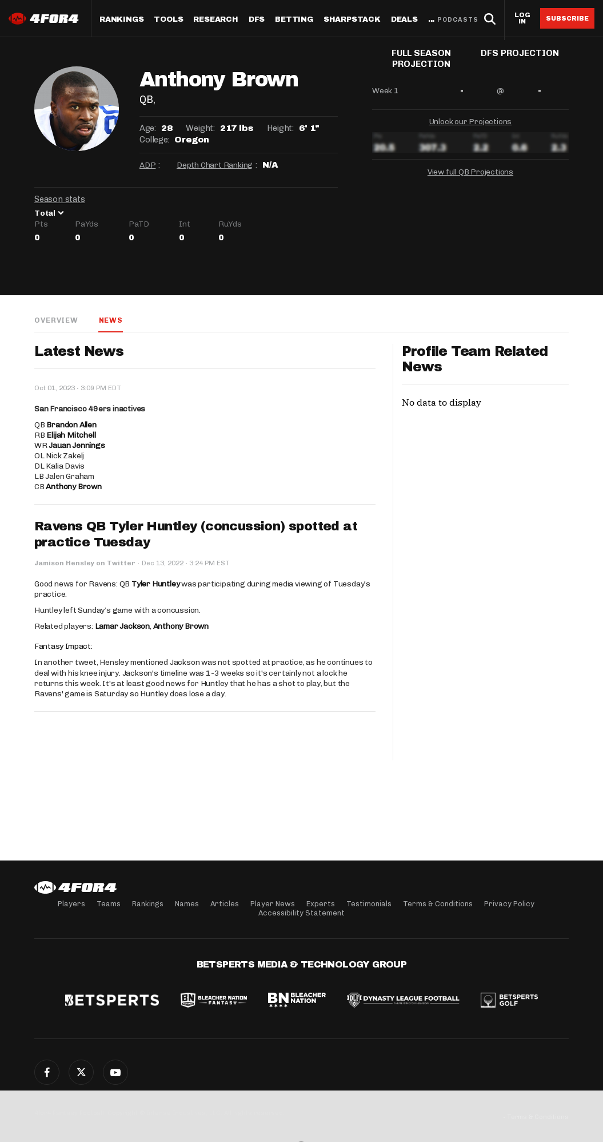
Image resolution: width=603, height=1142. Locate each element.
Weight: (200, 128)
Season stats (59, 199)
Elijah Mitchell (70, 436)
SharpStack (352, 19)
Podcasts (457, 19)
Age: (147, 128)
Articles (224, 903)
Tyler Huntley (155, 584)
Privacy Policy (509, 903)
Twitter (81, 1072)
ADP (147, 165)
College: (154, 139)
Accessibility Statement (301, 913)
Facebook (47, 1072)
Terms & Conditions (438, 903)
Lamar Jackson (122, 627)
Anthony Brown (73, 487)
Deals (404, 19)
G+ (115, 1072)
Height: (280, 128)
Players (71, 903)
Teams (109, 903)
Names (187, 903)
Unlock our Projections (470, 127)
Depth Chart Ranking (215, 165)
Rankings (121, 19)
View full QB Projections (470, 177)
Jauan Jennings (77, 446)
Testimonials (369, 903)
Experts (320, 903)
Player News (272, 903)
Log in (522, 18)
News (110, 320)
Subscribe (567, 18)
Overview (56, 320)
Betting (294, 19)
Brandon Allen (71, 425)
